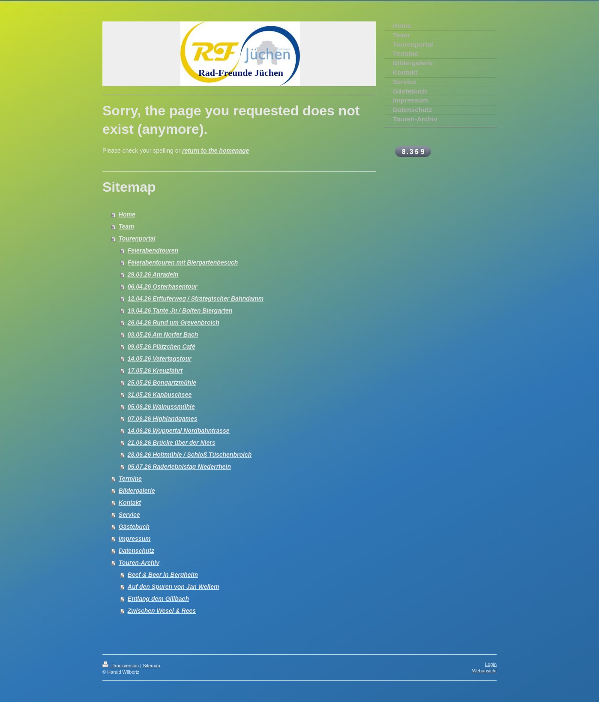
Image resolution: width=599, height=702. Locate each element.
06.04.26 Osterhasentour (163, 286)
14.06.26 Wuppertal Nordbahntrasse (179, 430)
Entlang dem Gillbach (158, 598)
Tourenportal (137, 238)
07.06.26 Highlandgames (163, 418)
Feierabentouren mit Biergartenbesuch (183, 262)
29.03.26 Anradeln (153, 274)
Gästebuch (134, 526)
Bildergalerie (137, 490)
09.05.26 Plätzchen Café (161, 346)
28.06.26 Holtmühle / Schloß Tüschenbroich (190, 454)
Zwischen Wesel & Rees (162, 610)
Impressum (135, 538)
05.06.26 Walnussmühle (161, 406)
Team (126, 226)
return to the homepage (215, 150)
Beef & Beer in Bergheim (163, 574)
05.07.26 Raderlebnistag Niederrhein (179, 466)
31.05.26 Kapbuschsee (160, 394)
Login (491, 664)
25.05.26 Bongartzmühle (162, 382)
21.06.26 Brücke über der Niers (172, 442)
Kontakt (130, 502)
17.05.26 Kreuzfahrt (155, 370)
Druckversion (121, 665)
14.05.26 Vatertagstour (160, 358)
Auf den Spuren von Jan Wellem (173, 586)
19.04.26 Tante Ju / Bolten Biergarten (180, 310)
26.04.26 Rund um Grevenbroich (173, 322)
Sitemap (151, 665)
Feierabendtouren (153, 250)
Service (129, 514)
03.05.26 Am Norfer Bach (163, 334)
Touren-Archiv (139, 562)
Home (127, 214)
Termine (130, 478)
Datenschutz (136, 550)
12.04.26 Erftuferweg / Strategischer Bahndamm (196, 298)
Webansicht (484, 670)
